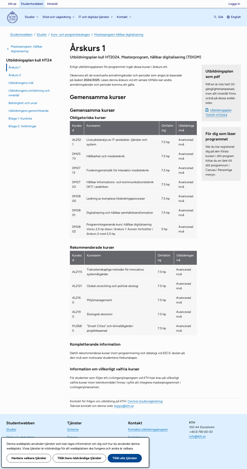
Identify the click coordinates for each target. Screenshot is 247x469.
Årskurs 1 (14, 67)
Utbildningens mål (20, 83)
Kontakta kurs (137, 437)
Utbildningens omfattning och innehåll (29, 93)
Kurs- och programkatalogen (70, 34)
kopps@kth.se (124, 406)
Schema (73, 429)
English (236, 17)
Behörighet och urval (22, 103)
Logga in (234, 4)
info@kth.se (197, 436)
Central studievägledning (145, 401)
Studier (42, 34)
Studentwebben (32, 4)
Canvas (72, 437)
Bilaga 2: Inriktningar (22, 126)
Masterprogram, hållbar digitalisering (26, 49)
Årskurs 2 (14, 75)
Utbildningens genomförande (28, 111)
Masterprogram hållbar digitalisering (118, 34)
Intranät (52, 4)
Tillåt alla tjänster (125, 458)
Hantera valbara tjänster (28, 458)
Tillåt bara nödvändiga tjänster (79, 458)
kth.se (12, 4)
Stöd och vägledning (20, 437)
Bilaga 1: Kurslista (20, 118)
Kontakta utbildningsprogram (148, 429)
